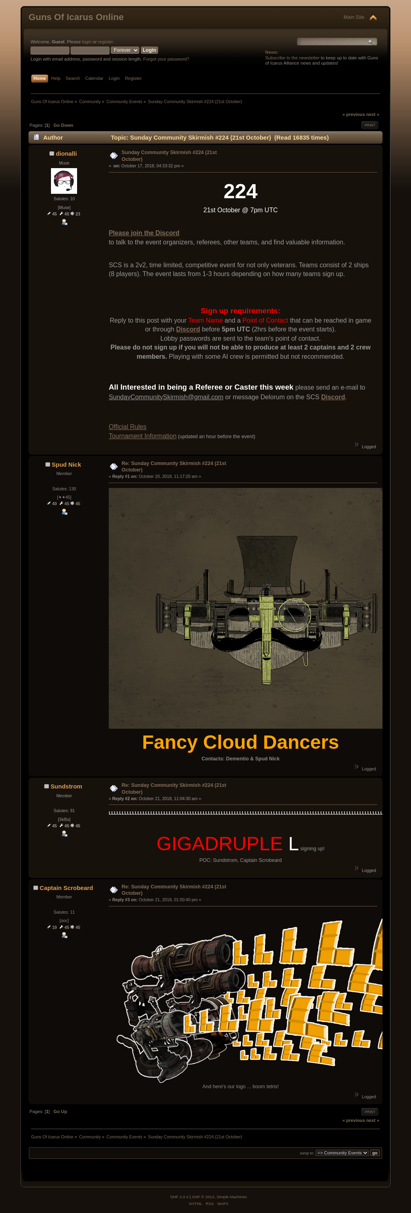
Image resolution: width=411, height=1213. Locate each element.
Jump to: (306, 1153)
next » (372, 114)
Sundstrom (66, 786)
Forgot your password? (166, 59)
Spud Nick (66, 464)
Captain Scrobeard (66, 887)
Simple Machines (231, 1197)
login (87, 41)
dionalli (66, 153)
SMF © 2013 (203, 1197)
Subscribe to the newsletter (292, 57)
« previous (353, 114)
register (105, 41)
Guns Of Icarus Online (76, 17)
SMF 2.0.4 (179, 1197)
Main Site (354, 17)
